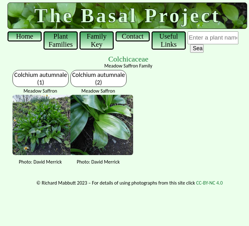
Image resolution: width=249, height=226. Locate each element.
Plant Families (61, 40)
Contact (133, 36)
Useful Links (168, 40)
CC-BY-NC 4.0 (209, 183)
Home (24, 36)
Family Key (96, 40)
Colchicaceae (128, 59)
